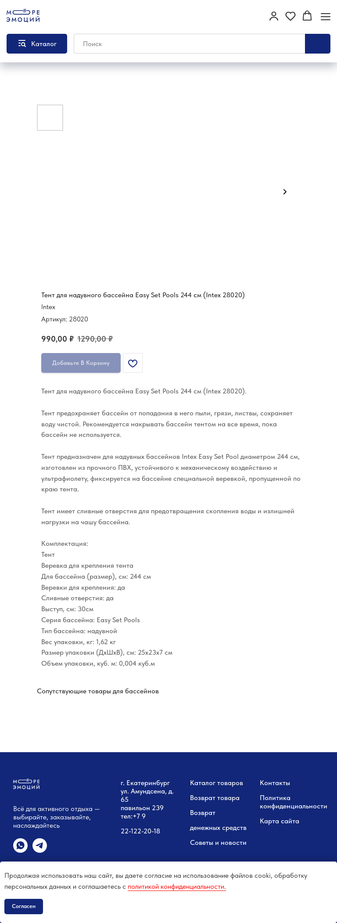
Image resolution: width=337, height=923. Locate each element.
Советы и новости (218, 842)
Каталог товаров (216, 783)
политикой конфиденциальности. (177, 886)
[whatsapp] (20, 850)
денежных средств (218, 827)
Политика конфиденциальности (293, 801)
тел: (127, 816)
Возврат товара (215, 797)
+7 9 (139, 816)
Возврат (202, 812)
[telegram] (39, 850)
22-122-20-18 (140, 831)
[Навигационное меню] (325, 16)
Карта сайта (279, 821)
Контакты (275, 783)
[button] (274, 16)
